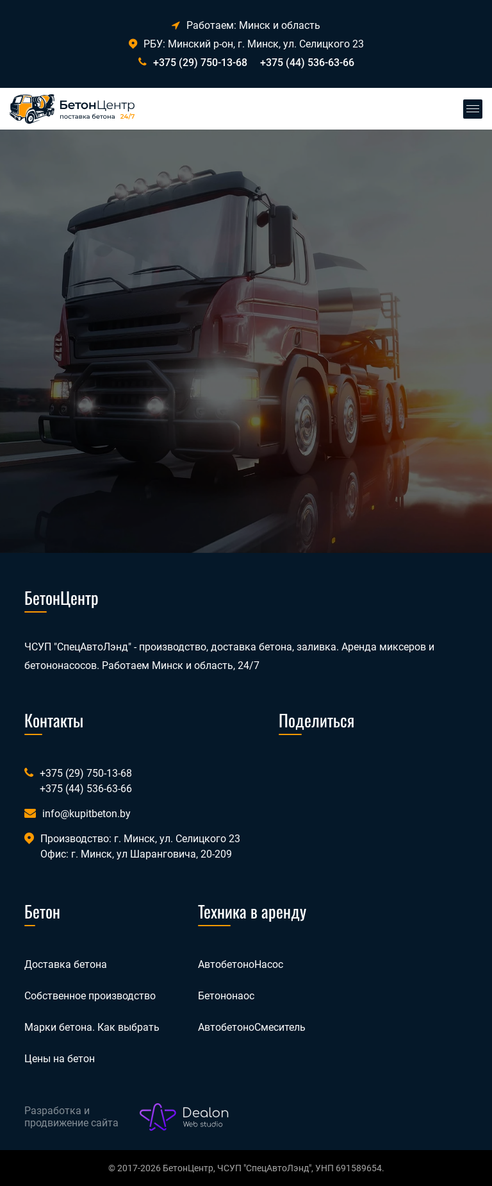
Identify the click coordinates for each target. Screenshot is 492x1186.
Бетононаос (226, 996)
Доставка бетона (65, 964)
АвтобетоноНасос (240, 964)
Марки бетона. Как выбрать (92, 1027)
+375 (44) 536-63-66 (307, 62)
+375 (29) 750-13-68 (200, 62)
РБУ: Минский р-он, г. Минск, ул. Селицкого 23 (246, 44)
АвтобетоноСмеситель (252, 1027)
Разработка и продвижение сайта (71, 1117)
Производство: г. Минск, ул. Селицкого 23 (140, 839)
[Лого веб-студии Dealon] (184, 1117)
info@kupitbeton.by (86, 814)
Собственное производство (90, 996)
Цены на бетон (59, 1059)
